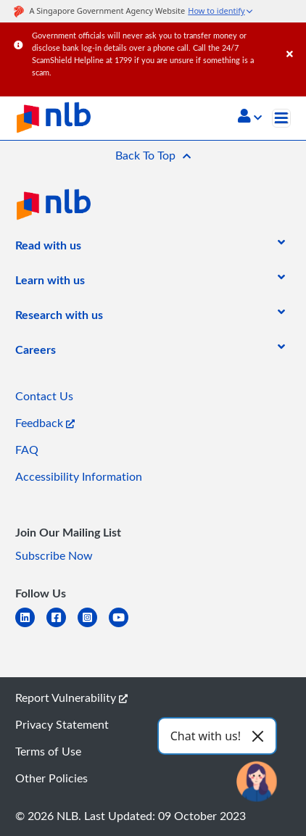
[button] (250, 117)
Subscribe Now (54, 555)
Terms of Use (48, 751)
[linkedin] (30, 626)
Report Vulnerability (71, 697)
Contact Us (44, 396)
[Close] (293, 39)
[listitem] (48, 248)
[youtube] (124, 626)
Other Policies (51, 778)
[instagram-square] (93, 626)
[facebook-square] (62, 626)
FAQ (26, 450)
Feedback (45, 423)
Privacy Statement (62, 724)
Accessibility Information (78, 476)
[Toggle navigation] (281, 118)
